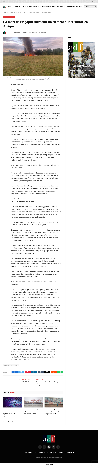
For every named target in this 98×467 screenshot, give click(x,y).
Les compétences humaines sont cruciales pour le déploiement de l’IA (11, 411)
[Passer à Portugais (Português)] (66, 453)
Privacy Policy (49, 464)
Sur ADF (62, 6)
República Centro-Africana (11, 365)
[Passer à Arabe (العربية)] (51, 453)
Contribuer (71, 6)
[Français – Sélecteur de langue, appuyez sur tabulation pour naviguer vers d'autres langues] (90, 6)
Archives (79, 6)
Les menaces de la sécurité (50, 6)
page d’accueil (13, 6)
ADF (9, 32)
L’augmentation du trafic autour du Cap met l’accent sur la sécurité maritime (33, 411)
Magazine (36, 6)
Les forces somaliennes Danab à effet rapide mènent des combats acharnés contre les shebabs (48, 384)
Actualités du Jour (25, 6)
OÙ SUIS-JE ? (26, 382)
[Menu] (4, 2)
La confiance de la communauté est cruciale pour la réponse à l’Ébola (54, 411)
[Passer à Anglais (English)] (30, 453)
